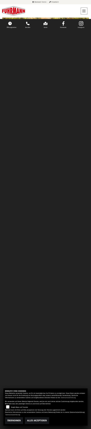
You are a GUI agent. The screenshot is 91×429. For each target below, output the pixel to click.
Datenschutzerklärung (68, 398)
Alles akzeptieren (37, 420)
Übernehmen (14, 420)
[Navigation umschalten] (84, 11)
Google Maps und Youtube (19, 407)
